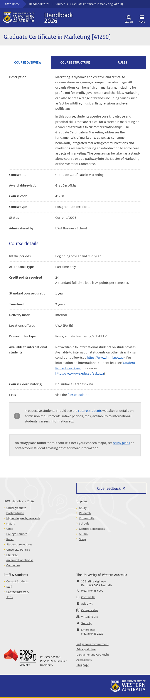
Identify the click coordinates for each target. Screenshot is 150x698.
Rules (9, 539)
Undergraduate (16, 508)
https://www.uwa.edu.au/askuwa (79, 373)
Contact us (13, 565)
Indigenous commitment (92, 644)
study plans (121, 443)
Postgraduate (15, 513)
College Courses (16, 534)
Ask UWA (87, 603)
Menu (142, 18)
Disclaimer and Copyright (92, 654)
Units (9, 529)
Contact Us (88, 597)
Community (86, 518)
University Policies (18, 550)
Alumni (83, 534)
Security (86, 623)
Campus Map (89, 610)
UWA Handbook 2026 (19, 501)
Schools (84, 523)
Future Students (90, 410)
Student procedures (19, 544)
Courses (60, 4)
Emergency (88, 630)
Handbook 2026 (39, 4)
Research (85, 513)
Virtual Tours (89, 617)
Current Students (17, 581)
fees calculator (78, 394)
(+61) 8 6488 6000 (92, 590)
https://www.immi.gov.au (105, 357)
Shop (82, 539)
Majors (10, 523)
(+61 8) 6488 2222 (92, 634)
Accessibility (84, 660)
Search (129, 18)
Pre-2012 (12, 555)
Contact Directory (17, 592)
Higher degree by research (23, 518)
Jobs (9, 597)
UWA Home (12, 4)
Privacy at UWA (86, 649)
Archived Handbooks (19, 560)
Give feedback (109, 488)
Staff (9, 587)
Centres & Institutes (92, 529)
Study (83, 508)
